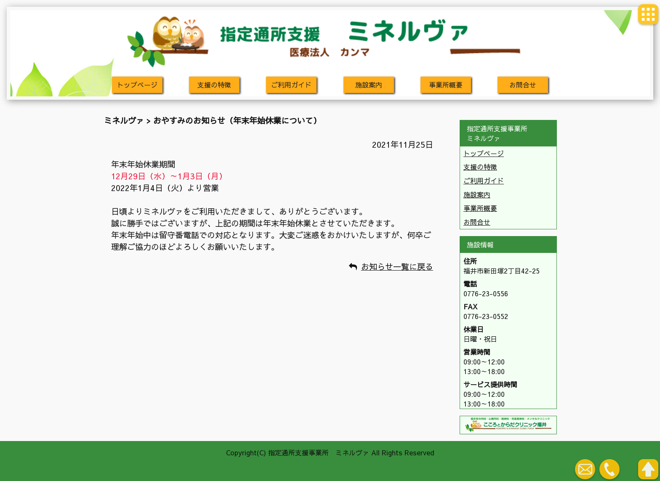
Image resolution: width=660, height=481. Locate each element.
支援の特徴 (214, 84)
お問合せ (522, 84)
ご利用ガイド (291, 84)
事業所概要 (446, 84)
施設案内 (368, 84)
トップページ (137, 84)
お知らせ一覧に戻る (397, 266)
